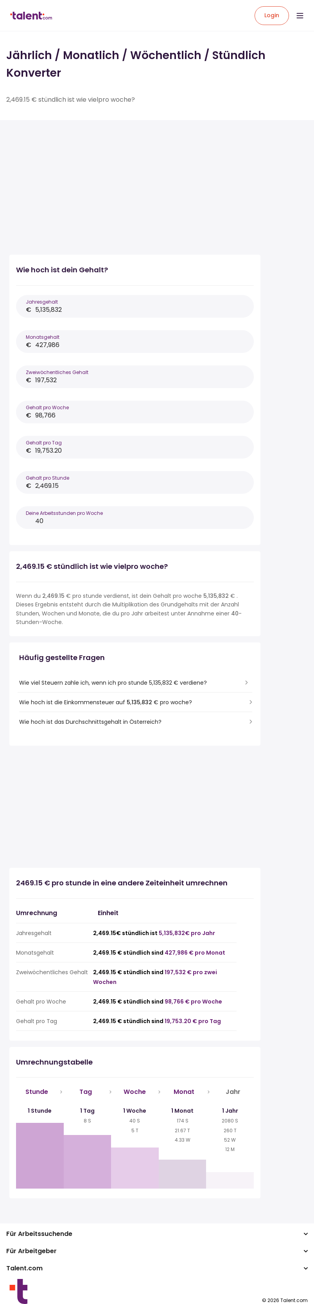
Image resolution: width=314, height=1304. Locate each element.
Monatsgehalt (42, 337)
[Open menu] (300, 15)
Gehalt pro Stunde (47, 478)
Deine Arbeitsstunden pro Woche (64, 513)
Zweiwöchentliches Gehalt (57, 372)
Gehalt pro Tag (44, 442)
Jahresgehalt (42, 302)
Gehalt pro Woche (47, 407)
